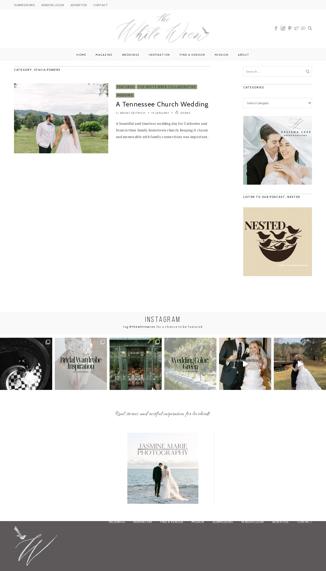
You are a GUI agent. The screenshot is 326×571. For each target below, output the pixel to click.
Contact (304, 522)
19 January (160, 113)
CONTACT (100, 5)
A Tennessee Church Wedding (162, 104)
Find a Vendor (192, 55)
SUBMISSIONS (24, 5)
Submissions (222, 522)
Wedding (125, 95)
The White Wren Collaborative (167, 87)
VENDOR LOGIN (52, 5)
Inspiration (159, 55)
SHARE (183, 113)
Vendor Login (252, 522)
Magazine (104, 55)
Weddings (130, 55)
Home (81, 55)
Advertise (280, 522)
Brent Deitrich (133, 113)
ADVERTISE (79, 5)
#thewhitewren (142, 327)
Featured (125, 87)
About (244, 55)
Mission (222, 55)
